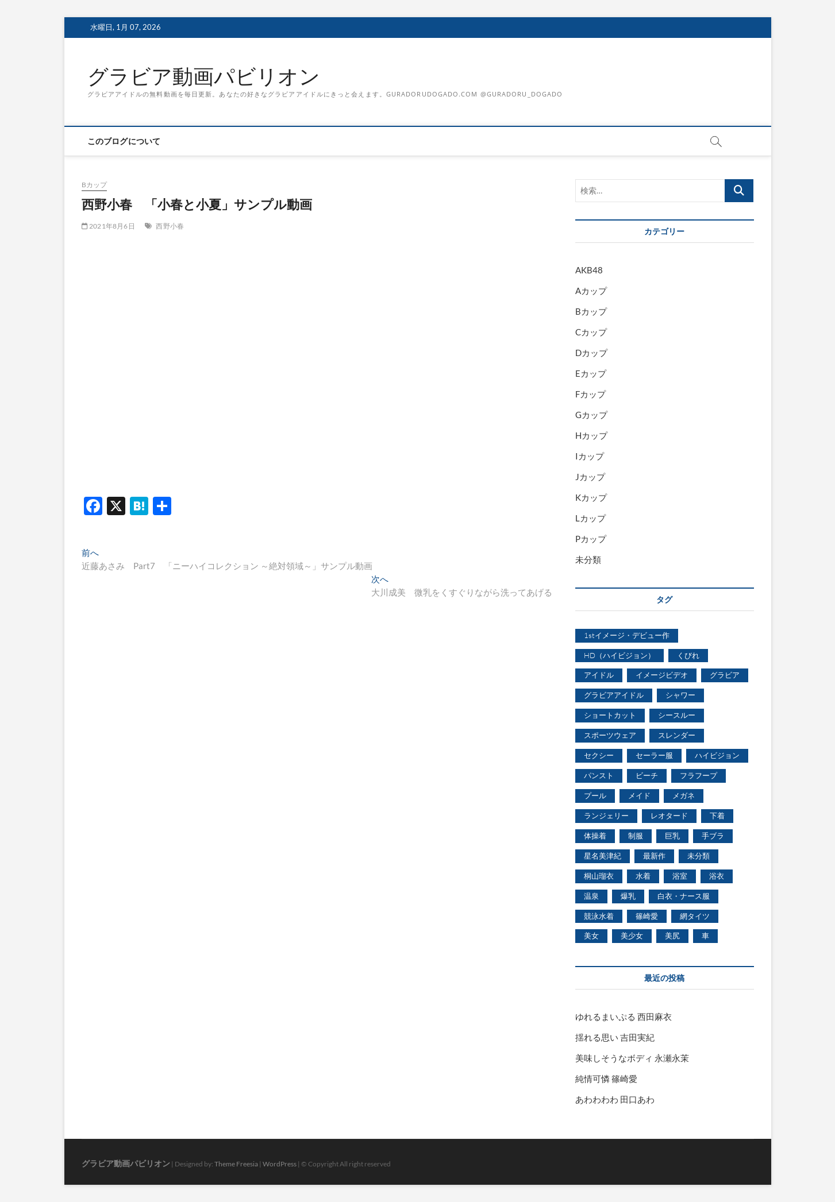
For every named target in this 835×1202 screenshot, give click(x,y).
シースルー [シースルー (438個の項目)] (676, 715)
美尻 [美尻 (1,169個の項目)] (672, 935)
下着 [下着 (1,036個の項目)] (717, 815)
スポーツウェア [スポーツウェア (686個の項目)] (610, 735)
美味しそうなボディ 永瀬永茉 (632, 1058)
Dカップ (591, 352)
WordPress (280, 1164)
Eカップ (590, 373)
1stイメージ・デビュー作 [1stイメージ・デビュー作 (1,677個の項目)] (626, 635)
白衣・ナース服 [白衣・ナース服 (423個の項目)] (683, 895)
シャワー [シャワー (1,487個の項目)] (680, 694)
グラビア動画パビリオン (203, 76)
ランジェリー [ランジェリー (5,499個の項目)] (606, 815)
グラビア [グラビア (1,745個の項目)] (725, 674)
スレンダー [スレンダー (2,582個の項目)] (676, 735)
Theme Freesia (236, 1164)
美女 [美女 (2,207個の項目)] (591, 935)
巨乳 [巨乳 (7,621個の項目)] (672, 835)
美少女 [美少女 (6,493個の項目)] (632, 935)
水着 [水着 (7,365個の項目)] (643, 875)
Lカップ (590, 518)
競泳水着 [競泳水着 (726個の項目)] (599, 916)
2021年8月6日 (108, 226)
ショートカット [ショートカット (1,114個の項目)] (610, 715)
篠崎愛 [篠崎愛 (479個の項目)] (647, 916)
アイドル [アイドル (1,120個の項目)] (599, 674)
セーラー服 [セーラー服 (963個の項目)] (654, 755)
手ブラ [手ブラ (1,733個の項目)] (713, 835)
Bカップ (94, 184)
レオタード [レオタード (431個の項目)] (669, 815)
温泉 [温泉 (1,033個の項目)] (591, 895)
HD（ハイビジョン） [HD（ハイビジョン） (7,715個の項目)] (619, 655)
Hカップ (591, 435)
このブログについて (124, 141)
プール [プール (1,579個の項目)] (595, 795)
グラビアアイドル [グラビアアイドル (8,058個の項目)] (614, 694)
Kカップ (591, 497)
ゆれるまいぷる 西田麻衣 (623, 1016)
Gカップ (591, 414)
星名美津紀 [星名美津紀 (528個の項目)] (602, 855)
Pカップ (590, 539)
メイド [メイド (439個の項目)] (639, 795)
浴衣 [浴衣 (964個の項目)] (716, 875)
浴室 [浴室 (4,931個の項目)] (679, 875)
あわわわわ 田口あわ (615, 1099)
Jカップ (590, 476)
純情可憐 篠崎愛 (606, 1078)
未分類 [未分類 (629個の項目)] (698, 855)
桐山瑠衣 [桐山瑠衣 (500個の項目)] (599, 875)
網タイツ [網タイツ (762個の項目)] (695, 916)
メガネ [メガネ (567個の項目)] (683, 795)
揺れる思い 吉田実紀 (615, 1037)
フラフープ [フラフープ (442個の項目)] (698, 775)
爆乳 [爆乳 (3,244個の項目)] (628, 895)
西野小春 (170, 226)
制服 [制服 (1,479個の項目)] (635, 835)
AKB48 (589, 270)
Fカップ (590, 394)
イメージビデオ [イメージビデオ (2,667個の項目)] (662, 674)
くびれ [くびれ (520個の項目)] (688, 655)
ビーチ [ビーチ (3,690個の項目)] (647, 775)
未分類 (588, 559)
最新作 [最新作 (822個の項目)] (654, 855)
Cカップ (591, 332)
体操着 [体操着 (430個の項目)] (595, 835)
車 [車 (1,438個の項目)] (705, 935)
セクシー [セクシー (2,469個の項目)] (599, 755)
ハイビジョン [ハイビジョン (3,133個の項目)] (717, 755)
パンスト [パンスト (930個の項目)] (599, 775)
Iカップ (589, 456)
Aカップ (591, 290)
